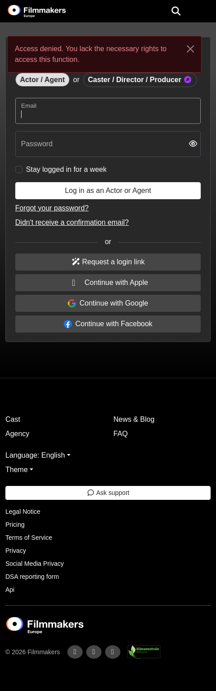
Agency (17, 433)
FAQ (121, 433)
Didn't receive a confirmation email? (72, 222)
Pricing (15, 524)
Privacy (15, 550)
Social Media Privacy (34, 563)
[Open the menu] (176, 11)
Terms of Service (28, 537)
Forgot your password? (52, 208)
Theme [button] (16, 469)
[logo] (47, 11)
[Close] (190, 48)
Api (9, 589)
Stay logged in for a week (66, 169)
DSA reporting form (32, 576)
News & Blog (134, 419)
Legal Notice (22, 511)
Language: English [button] (35, 455)
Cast (12, 419)
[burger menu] (202, 11)
